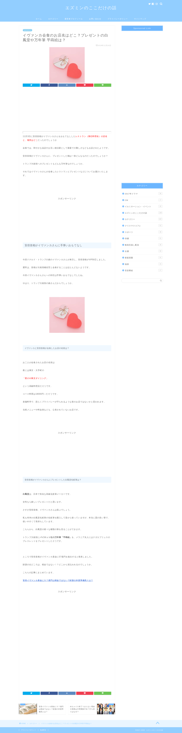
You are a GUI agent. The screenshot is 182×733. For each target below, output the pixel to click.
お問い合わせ (95, 19)
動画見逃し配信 (143, 244)
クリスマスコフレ (143, 225)
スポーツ (143, 232)
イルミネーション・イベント (143, 206)
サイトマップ (140, 19)
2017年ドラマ (143, 193)
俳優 (143, 238)
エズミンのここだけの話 (91, 7)
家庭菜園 (143, 257)
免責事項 (43, 730)
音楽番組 (143, 270)
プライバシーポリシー (118, 19)
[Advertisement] (67, 110)
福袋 (143, 264)
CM (143, 200)
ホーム (39, 19)
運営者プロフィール (74, 19)
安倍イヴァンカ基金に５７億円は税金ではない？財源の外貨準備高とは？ (58, 580)
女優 (143, 251)
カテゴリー (53, 19)
